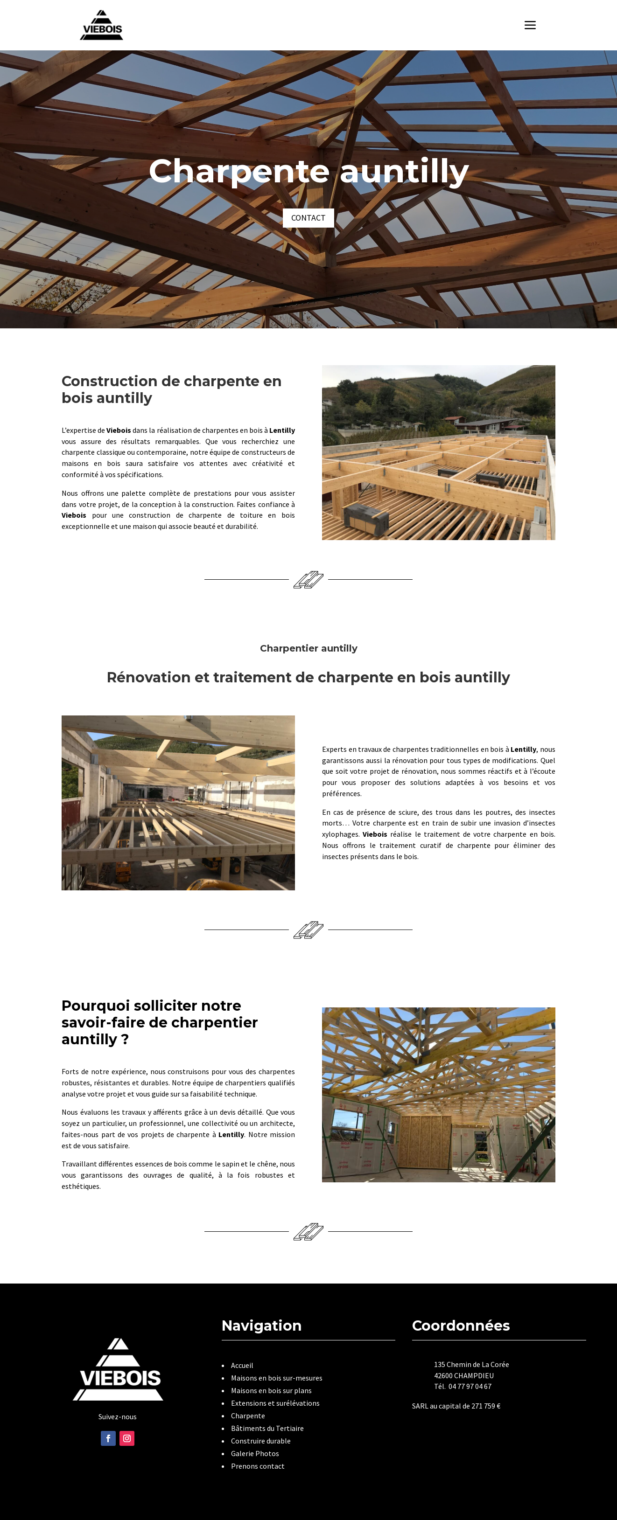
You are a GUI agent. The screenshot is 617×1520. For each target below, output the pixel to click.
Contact (308, 217)
